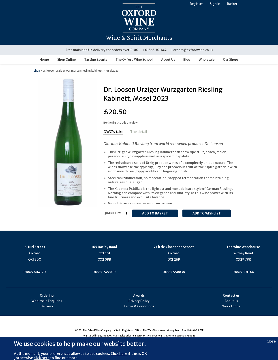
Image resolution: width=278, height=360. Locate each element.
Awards (139, 296)
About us (231, 301)
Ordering (47, 296)
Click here (119, 353)
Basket (232, 4)
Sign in (215, 4)
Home (44, 60)
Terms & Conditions (139, 306)
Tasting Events (95, 60)
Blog (186, 60)
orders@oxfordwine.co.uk (192, 50)
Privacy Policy (139, 301)
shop (37, 70)
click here (41, 358)
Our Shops (230, 60)
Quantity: (112, 213)
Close (271, 341)
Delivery (47, 306)
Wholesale (206, 60)
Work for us (231, 306)
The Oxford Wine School (134, 60)
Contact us (231, 296)
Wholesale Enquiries (47, 301)
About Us (168, 60)
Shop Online (66, 60)
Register (196, 4)
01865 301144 (155, 50)
